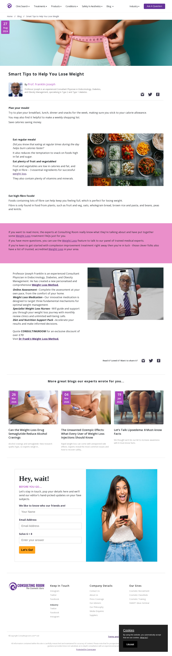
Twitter (53, 595)
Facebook (54, 599)
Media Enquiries (97, 611)
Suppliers (94, 615)
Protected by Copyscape (86, 649)
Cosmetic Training (137, 599)
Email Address (27, 519)
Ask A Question (154, 6)
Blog (110, 6)
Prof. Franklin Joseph (41, 84)
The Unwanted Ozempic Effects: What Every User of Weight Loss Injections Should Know (82, 433)
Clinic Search (23, 6)
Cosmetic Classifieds (138, 595)
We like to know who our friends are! (42, 505)
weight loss (19, 173)
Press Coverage (97, 599)
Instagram (54, 591)
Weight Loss (23, 236)
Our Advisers (95, 603)
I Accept (130, 644)
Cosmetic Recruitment (139, 591)
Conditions (72, 6)
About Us (94, 595)
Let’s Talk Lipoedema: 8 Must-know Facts (138, 432)
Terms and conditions (118, 636)
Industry (134, 6)
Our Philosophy (96, 607)
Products (56, 6)
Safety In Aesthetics (92, 6)
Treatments (40, 6)
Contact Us (95, 591)
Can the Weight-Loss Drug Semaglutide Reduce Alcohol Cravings (28, 433)
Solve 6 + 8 (25, 534)
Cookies (128, 630)
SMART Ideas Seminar (139, 603)
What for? (144, 638)
